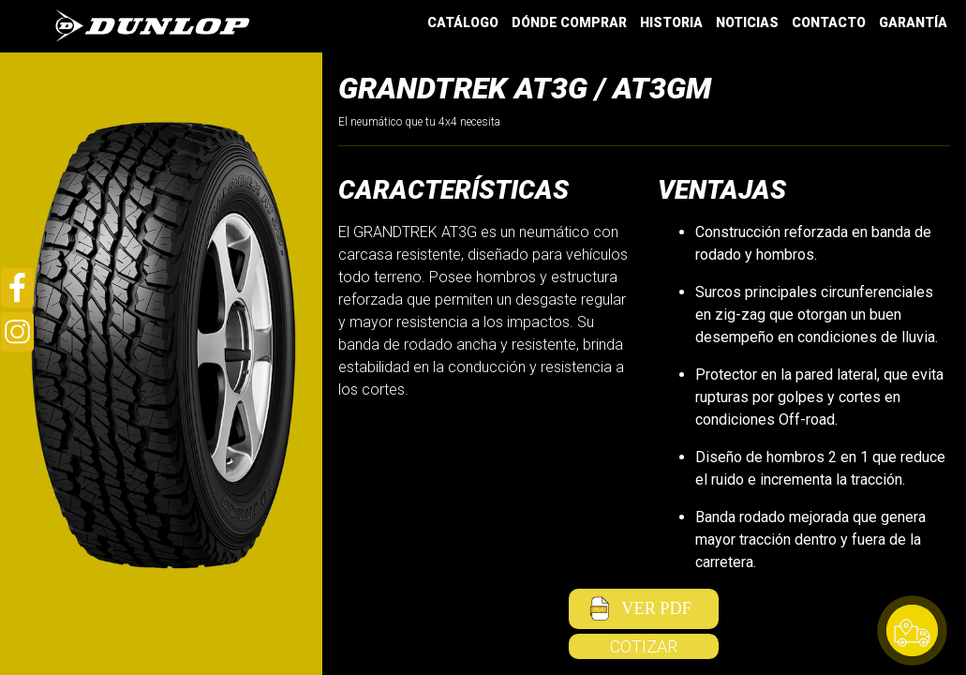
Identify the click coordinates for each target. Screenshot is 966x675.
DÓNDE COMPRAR (569, 22)
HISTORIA (671, 22)
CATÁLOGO (462, 22)
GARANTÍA (913, 22)
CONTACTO (829, 22)
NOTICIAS (747, 22)
